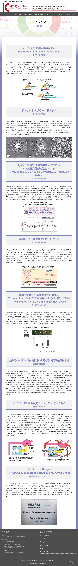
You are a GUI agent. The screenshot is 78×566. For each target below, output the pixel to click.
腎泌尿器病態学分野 (8, 552)
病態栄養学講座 (20, 546)
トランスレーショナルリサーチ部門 (11, 544)
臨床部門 (4, 539)
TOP (7, 14)
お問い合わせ (70, 14)
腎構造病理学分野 (21, 536)
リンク (42, 548)
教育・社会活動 (39, 14)
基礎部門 (4, 535)
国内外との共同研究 (28, 14)
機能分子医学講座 (8, 546)
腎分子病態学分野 (8, 536)
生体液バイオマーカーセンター (11, 547)
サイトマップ (44, 552)
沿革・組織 (18, 14)
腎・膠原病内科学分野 (9, 541)
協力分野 (4, 550)
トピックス (49, 14)
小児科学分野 (20, 552)
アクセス (60, 14)
